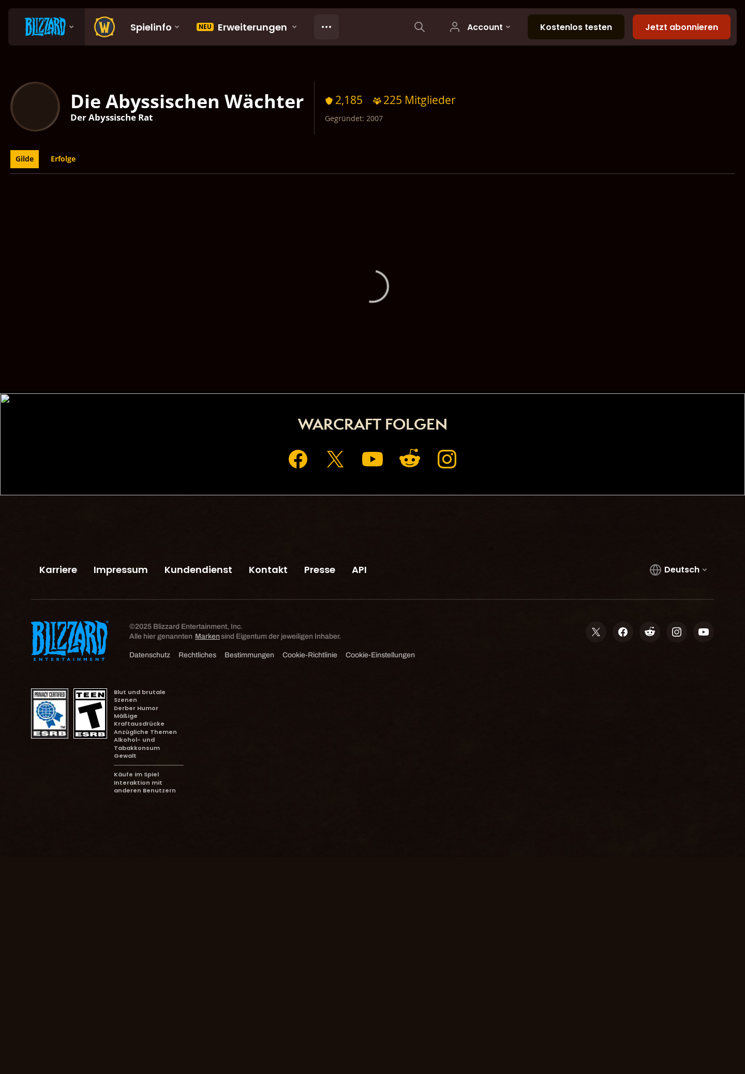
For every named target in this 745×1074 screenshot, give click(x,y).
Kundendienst (443, 380)
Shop (389, 380)
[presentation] (46, 27)
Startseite (293, 380)
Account (345, 380)
